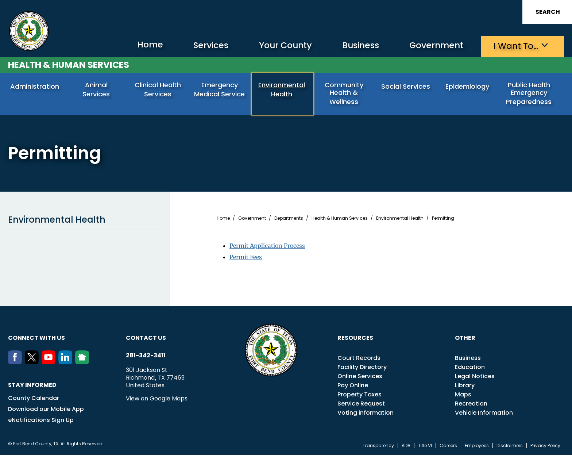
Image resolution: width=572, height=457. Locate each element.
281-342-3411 (146, 357)
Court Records (358, 360)
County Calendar (33, 400)
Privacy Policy (545, 447)
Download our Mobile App (46, 411)
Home (137, 45)
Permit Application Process (267, 247)
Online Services (359, 378)
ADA (406, 447)
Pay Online (352, 387)
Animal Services (97, 86)
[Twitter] (33, 364)
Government (433, 46)
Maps (463, 396)
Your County (276, 46)
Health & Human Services (68, 64)
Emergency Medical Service (220, 90)
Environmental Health (282, 90)
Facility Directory (362, 369)
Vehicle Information (484, 414)
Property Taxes (359, 396)
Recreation (471, 405)
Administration (35, 86)
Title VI (425, 447)
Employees (477, 447)
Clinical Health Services (158, 90)
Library (465, 387)
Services (199, 46)
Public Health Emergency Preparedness (529, 94)
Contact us (146, 339)
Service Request (361, 405)
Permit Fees (245, 258)
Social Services (406, 86)
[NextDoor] (83, 364)
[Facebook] (16, 364)
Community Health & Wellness (344, 94)
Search (548, 12)
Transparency (378, 447)
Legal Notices (475, 378)
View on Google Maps (157, 400)
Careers (448, 447)
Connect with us (36, 339)
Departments (288, 220)
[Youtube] (50, 364)
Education (470, 369)
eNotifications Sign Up (41, 422)
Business (354, 46)
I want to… (514, 46)
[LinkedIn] (66, 364)
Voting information (365, 414)
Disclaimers (509, 447)
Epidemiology (468, 86)
